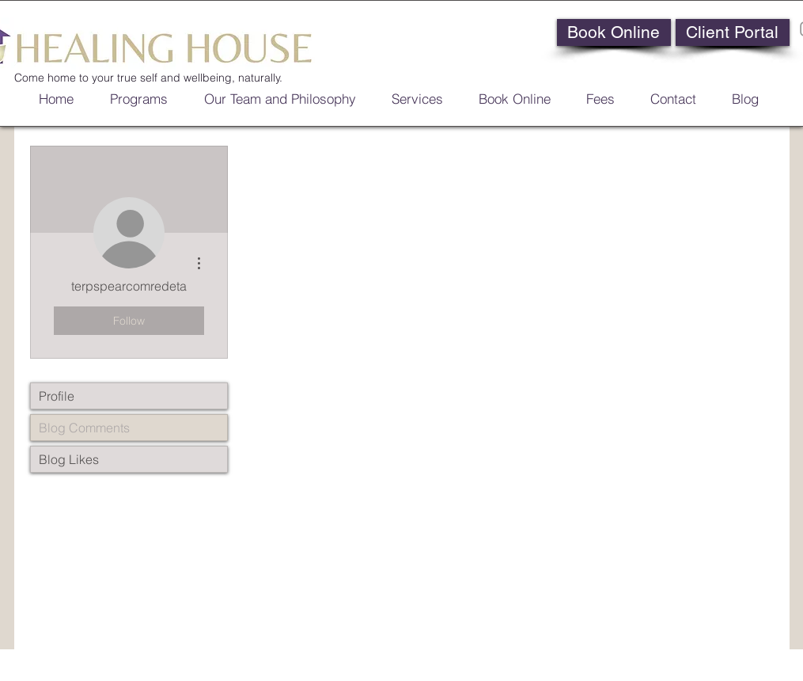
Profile (56, 396)
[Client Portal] (733, 32)
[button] (508, 96)
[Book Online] (614, 32)
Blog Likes (69, 459)
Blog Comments (84, 428)
